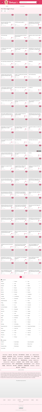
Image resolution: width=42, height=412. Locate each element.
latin (38, 358)
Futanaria (34, 302)
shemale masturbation (6, 363)
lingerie (9, 360)
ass (30, 354)
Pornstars (34, 319)
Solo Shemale (7, 330)
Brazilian (20, 292)
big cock (15, 354)
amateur (23, 367)
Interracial (7, 311)
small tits (14, 358)
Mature (34, 315)
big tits (18, 367)
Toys (20, 334)
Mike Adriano (20, 346)
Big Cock (34, 287)
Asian (34, 283)
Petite (20, 319)
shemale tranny (36, 354)
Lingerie (7, 315)
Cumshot (34, 296)
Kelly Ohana (34, 346)
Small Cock (20, 328)
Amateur (20, 281)
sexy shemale (22, 354)
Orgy (34, 317)
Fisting (7, 302)
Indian (34, 309)
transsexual (24, 360)
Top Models (4, 340)
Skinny (7, 328)
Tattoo (20, 332)
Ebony (20, 300)
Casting (20, 294)
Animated (7, 283)
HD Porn (7, 309)
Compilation (34, 294)
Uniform (34, 334)
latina (33, 363)
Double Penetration (7, 300)
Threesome (7, 334)
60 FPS (7, 281)
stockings (32, 365)
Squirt (20, 330)
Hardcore (34, 307)
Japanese (20, 311)
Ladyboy (34, 311)
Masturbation (20, 315)
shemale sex (36, 356)
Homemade (20, 309)
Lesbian (34, 313)
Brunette (34, 292)
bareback (20, 365)
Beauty (7, 287)
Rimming (7, 324)
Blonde (34, 290)
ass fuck (37, 365)
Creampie (7, 296)
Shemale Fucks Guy (20, 326)
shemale (4, 358)
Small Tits (34, 328)
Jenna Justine (20, 344)
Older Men (20, 317)
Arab (20, 283)
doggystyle (5, 354)
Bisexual (20, 290)
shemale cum (35, 360)
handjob (30, 360)
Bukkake (7, 294)
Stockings (34, 330)
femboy (14, 356)
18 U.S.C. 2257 (21, 401)
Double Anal (34, 298)
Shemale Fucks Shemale (34, 326)
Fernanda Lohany (7, 346)
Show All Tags (21, 369)
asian (13, 363)
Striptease (7, 332)
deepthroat (27, 358)
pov (19, 360)
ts (31, 356)
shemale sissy (9, 365)
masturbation (27, 363)
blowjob (9, 356)
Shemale (34, 324)
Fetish (34, 300)
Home (7, 6)
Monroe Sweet (34, 344)
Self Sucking (20, 324)
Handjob (20, 307)
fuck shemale (20, 356)
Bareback (7, 285)
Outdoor (7, 319)
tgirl (3, 365)
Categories (22, 6)
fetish (27, 354)
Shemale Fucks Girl (7, 326)
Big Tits (7, 290)
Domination (20, 298)
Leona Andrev (7, 348)
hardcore (26, 365)
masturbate (33, 358)
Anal (34, 281)
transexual (20, 358)
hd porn (9, 358)
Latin (20, 313)
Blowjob (7, 292)
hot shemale (27, 356)
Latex (7, 313)
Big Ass (20, 287)
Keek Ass (20, 410)
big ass (10, 354)
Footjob (20, 302)
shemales (38, 363)
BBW (20, 285)
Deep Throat (7, 298)
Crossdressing (20, 296)
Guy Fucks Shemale (7, 307)
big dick (15, 365)
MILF (7, 317)
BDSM (34, 285)
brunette (14, 360)
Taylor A (7, 344)
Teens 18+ (34, 332)
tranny (4, 356)
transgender (19, 363)
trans (4, 360)
